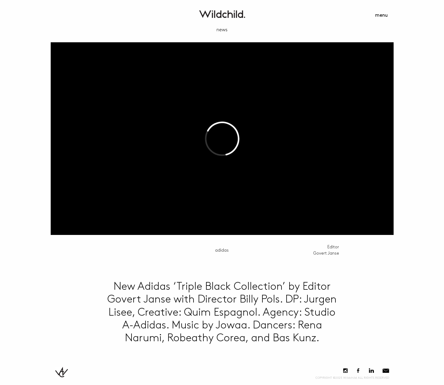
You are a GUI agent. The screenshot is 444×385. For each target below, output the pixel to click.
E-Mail (386, 370)
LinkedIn (371, 370)
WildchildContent (222, 14)
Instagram (345, 370)
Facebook (358, 370)
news (222, 30)
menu (381, 15)
